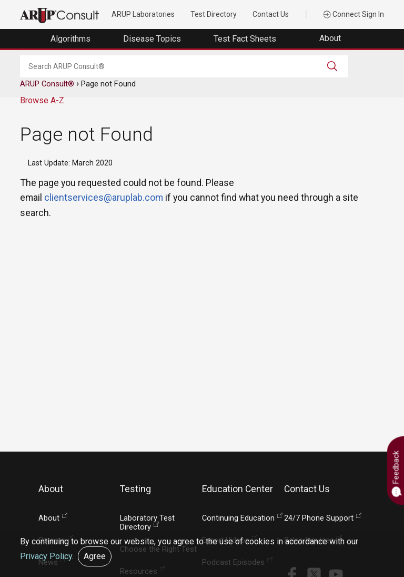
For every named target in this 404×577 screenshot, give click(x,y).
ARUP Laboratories (143, 14)
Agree (95, 556)
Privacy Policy (46, 556)
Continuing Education (238, 518)
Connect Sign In (353, 14)
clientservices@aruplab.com (103, 197)
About (331, 38)
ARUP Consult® (47, 84)
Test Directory (213, 14)
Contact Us (270, 14)
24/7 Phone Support (319, 518)
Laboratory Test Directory (147, 523)
